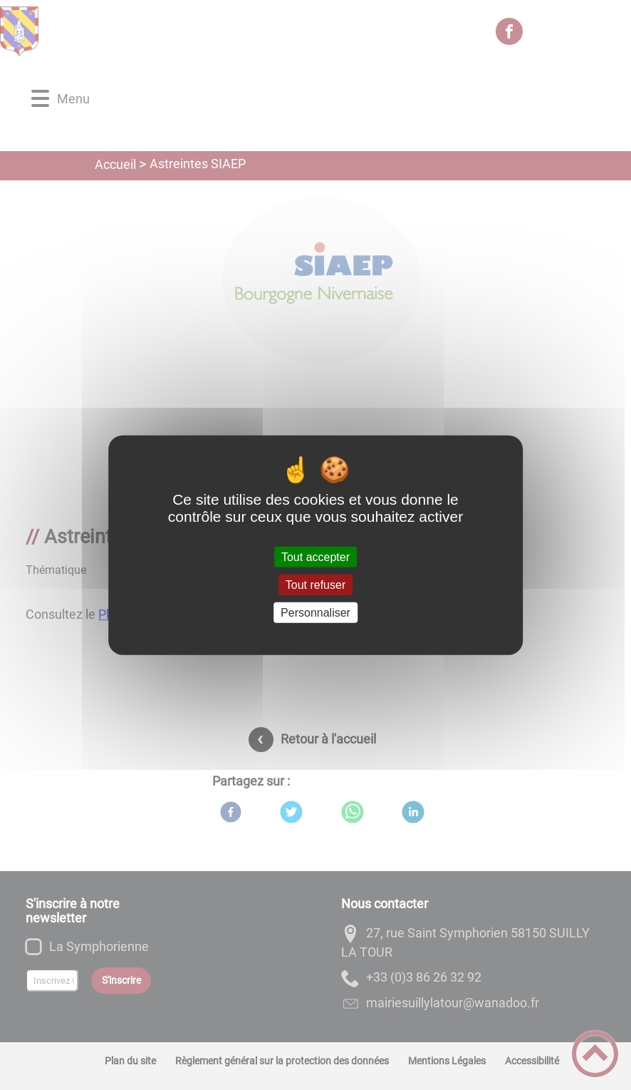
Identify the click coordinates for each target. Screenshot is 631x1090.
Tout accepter (315, 556)
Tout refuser (315, 584)
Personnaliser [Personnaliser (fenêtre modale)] (315, 613)
